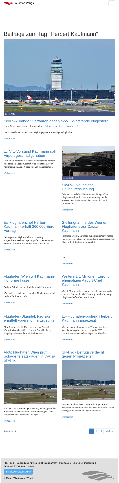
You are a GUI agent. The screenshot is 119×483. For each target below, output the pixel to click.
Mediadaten (65, 463)
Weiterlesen (9, 138)
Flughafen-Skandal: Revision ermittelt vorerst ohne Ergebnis (29, 318)
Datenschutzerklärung (14, 466)
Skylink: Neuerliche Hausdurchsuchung (78, 187)
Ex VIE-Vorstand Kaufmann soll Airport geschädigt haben (30, 153)
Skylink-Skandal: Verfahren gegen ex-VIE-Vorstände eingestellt (56, 121)
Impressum (89, 463)
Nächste (109, 431)
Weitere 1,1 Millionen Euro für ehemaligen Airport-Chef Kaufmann (86, 280)
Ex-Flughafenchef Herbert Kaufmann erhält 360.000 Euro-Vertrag (30, 226)
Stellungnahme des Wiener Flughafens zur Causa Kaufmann (84, 226)
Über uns (77, 463)
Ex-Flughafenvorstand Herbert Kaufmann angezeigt (87, 318)
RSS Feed (9, 463)
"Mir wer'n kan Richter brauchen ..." (61, 126)
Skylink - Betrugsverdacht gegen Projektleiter (83, 354)
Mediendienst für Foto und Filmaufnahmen (36, 463)
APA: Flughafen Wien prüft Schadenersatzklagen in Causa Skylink (29, 356)
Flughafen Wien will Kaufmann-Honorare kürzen (29, 278)
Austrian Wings (19, 3)
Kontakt (30, 466)
